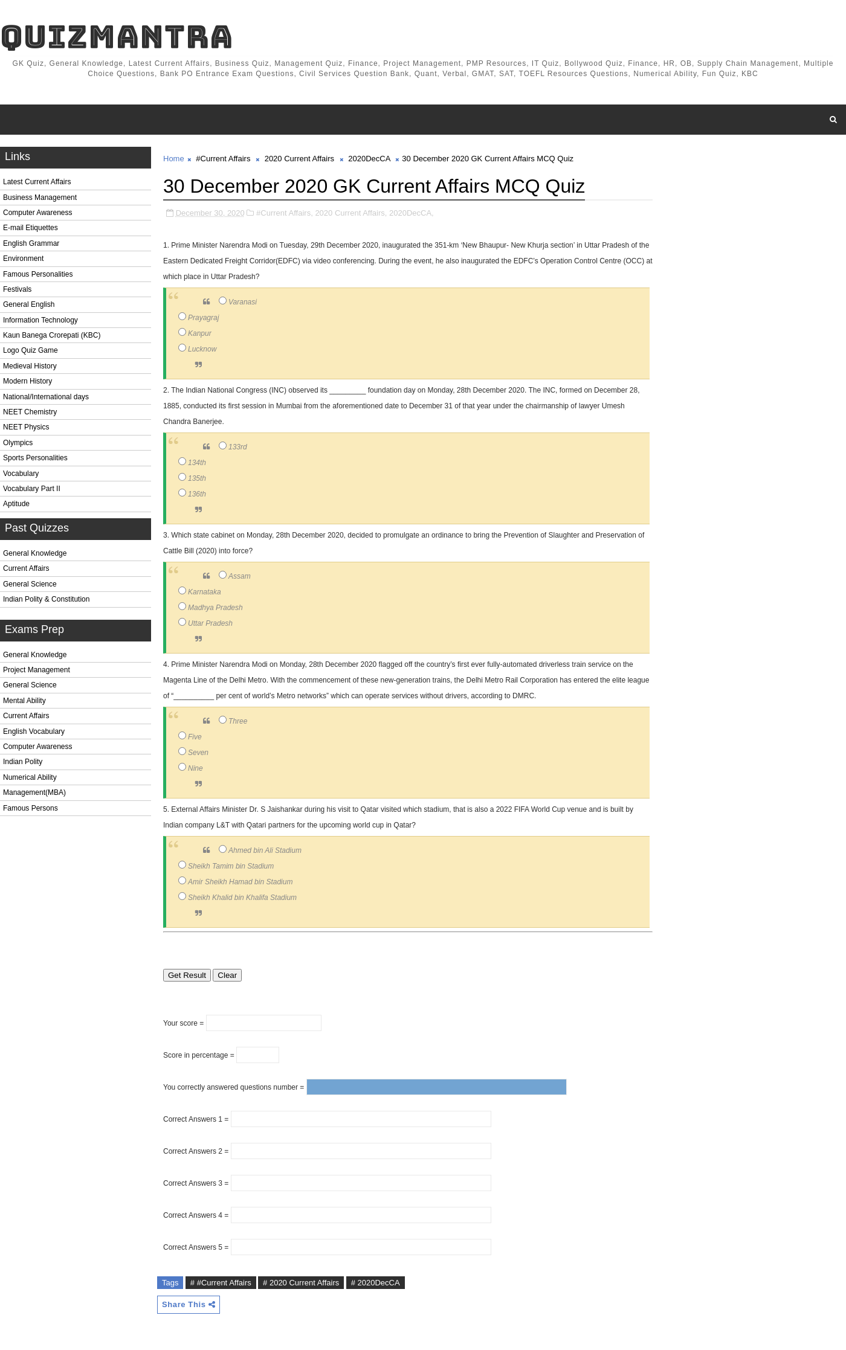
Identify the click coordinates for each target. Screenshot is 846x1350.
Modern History (27, 381)
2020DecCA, (411, 212)
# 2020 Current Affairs (301, 1282)
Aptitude (16, 504)
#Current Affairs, (284, 212)
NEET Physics (26, 427)
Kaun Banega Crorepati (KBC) (51, 335)
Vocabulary (21, 473)
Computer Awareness (38, 212)
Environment (23, 258)
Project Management (36, 670)
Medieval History (30, 366)
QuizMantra (116, 36)
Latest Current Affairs (37, 182)
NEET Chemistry (30, 412)
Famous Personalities (38, 274)
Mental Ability (24, 700)
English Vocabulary (34, 731)
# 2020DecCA (375, 1282)
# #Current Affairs (220, 1282)
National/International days (46, 397)
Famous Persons (30, 808)
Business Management (40, 197)
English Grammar (31, 243)
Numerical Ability (30, 777)
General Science (30, 584)
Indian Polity (22, 761)
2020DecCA (369, 158)
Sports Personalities (35, 458)
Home (173, 158)
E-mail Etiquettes (30, 227)
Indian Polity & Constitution (46, 599)
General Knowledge (34, 553)
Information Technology (40, 320)
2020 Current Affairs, (351, 212)
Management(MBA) (34, 792)
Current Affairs (26, 568)
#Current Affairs (223, 158)
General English (28, 304)
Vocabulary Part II (31, 488)
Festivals (17, 289)
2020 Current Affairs (299, 158)
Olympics (18, 443)
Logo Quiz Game (30, 350)
